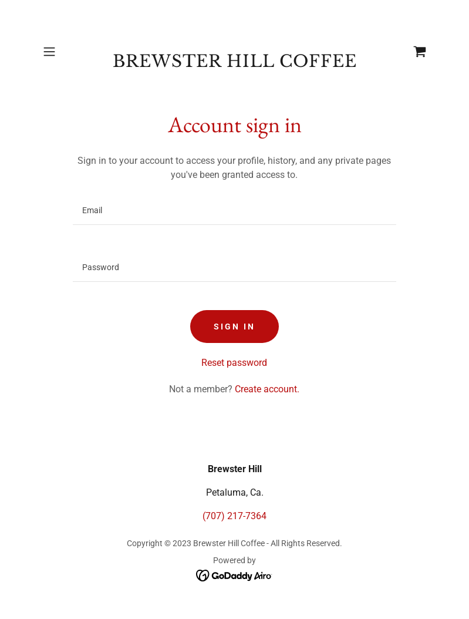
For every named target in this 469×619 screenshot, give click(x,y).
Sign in (234, 326)
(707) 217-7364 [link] (234, 516)
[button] (67, 51)
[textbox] (234, 210)
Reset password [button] (234, 362)
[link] (235, 63)
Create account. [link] (267, 389)
